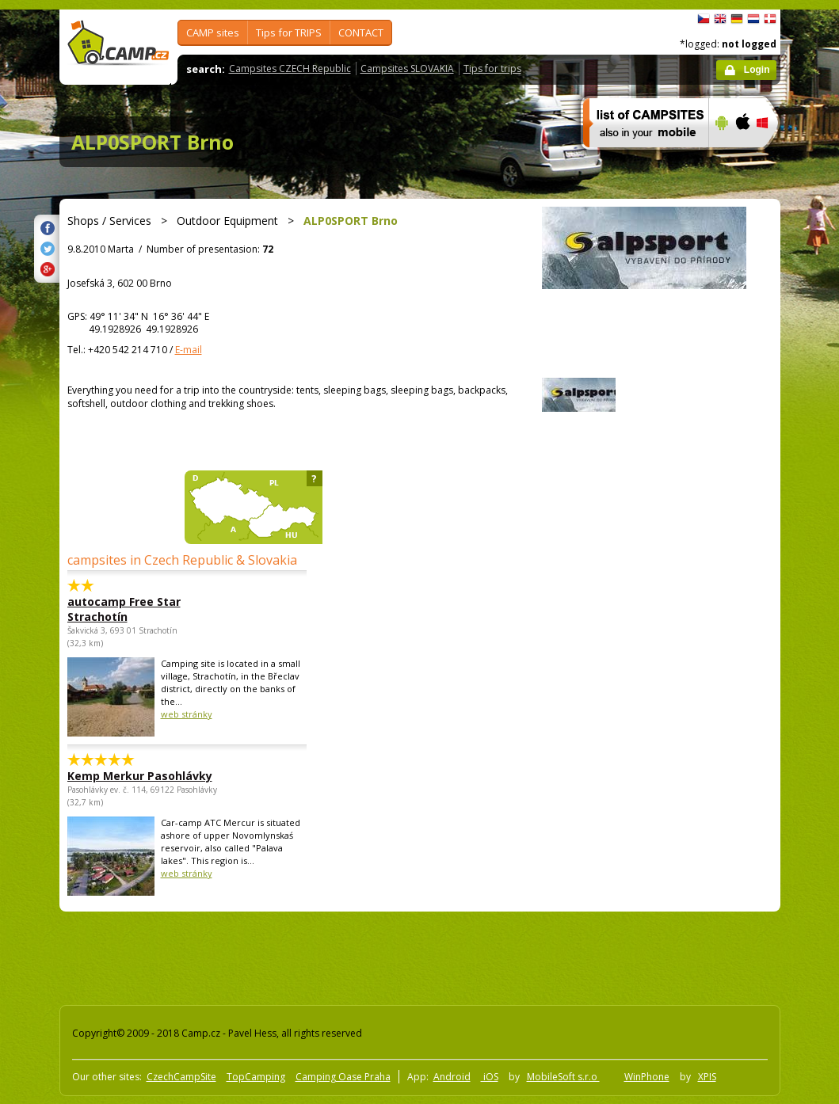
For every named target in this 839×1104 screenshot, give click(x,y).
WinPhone (646, 1076)
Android (452, 1076)
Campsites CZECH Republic (290, 68)
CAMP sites (212, 32)
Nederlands (753, 19)
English (720, 19)
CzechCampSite (181, 1076)
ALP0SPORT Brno (152, 141)
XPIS (707, 1076)
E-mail (188, 349)
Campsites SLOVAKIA (407, 68)
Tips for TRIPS (289, 32)
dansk (770, 19)
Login (757, 69)
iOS (489, 1076)
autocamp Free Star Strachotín (124, 609)
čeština (703, 19)
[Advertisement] (343, 955)
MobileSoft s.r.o (563, 1076)
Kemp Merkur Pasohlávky (139, 775)
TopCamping (256, 1076)
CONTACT (360, 32)
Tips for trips (492, 68)
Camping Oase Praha (343, 1076)
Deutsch (736, 19)
